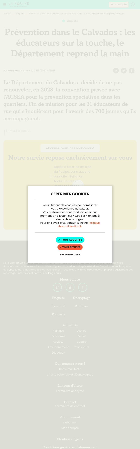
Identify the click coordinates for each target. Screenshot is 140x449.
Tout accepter (70, 240)
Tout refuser (70, 247)
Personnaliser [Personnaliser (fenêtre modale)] (70, 254)
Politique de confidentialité (79, 224)
